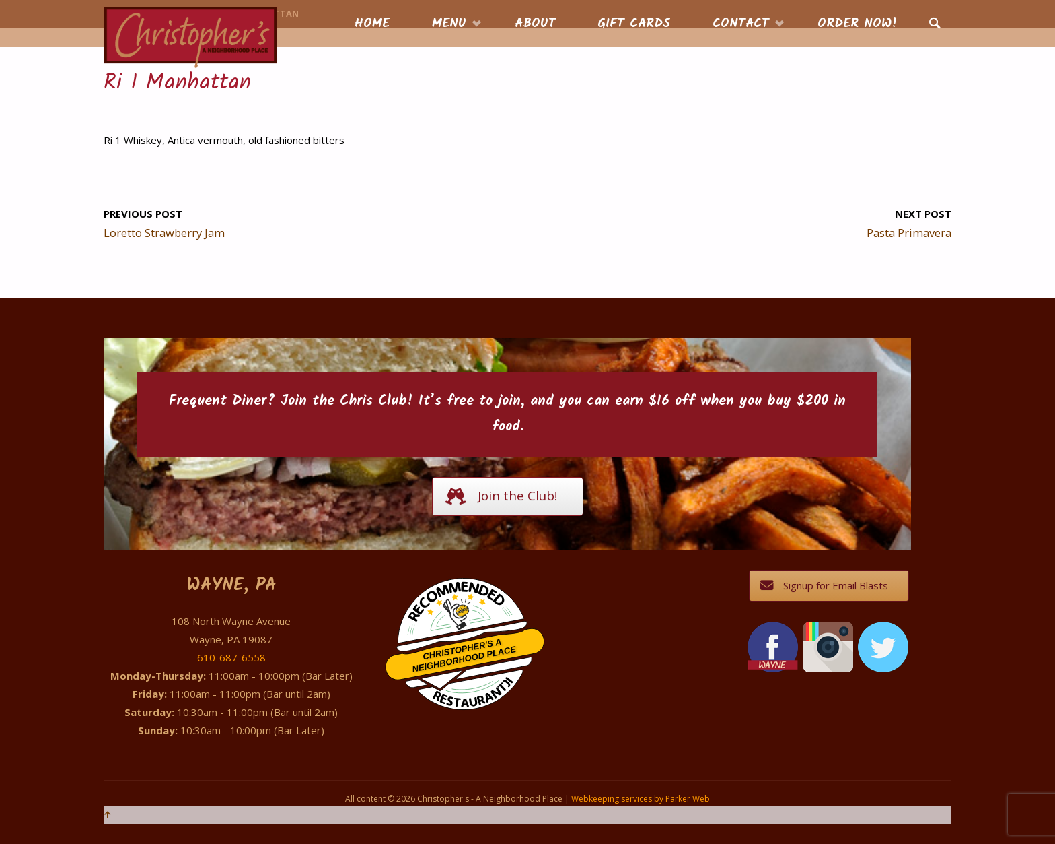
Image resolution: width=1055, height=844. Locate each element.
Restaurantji (472, 683)
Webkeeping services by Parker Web (640, 798)
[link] (934, 24)
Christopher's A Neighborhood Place (464, 656)
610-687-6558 (231, 657)
